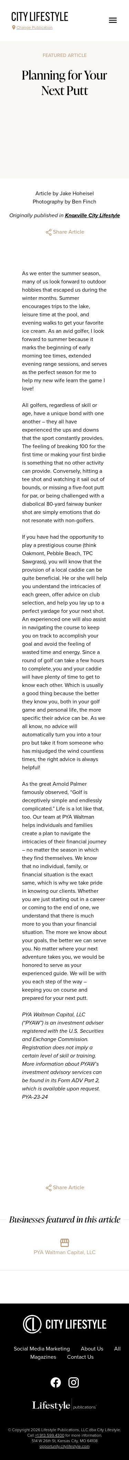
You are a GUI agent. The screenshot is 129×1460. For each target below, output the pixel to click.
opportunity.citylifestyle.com (64, 1446)
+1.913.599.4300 (49, 1435)
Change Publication (32, 27)
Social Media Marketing (42, 1348)
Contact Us (80, 1357)
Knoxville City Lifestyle (92, 215)
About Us (92, 1348)
